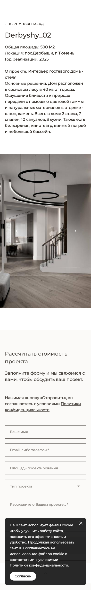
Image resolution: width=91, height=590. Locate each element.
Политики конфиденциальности (39, 565)
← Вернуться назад (24, 24)
